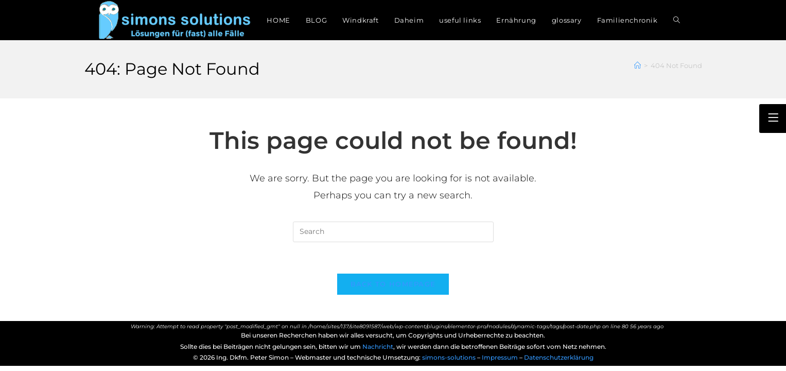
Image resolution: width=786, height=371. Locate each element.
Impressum (500, 357)
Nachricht (377, 346)
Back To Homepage (393, 284)
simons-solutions (449, 357)
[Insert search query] (393, 232)
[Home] (637, 65)
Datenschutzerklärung (558, 357)
